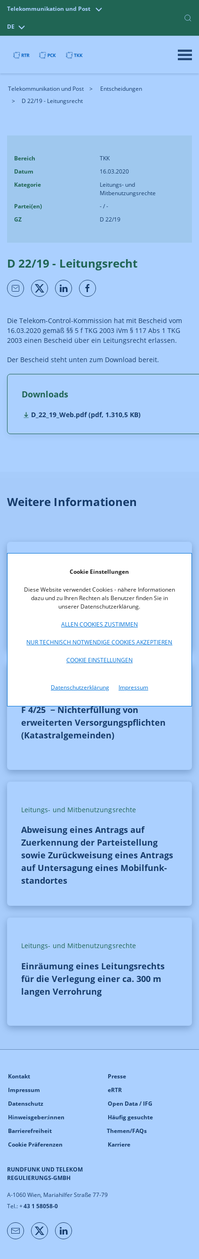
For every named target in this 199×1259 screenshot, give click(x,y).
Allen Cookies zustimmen (99, 624)
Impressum (133, 687)
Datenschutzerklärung (80, 687)
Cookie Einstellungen (99, 660)
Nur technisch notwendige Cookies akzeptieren (99, 642)
